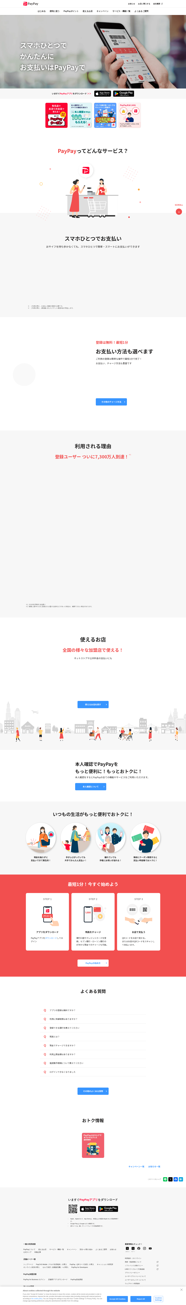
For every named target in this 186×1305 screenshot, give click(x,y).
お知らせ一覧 (154, 1166)
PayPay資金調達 (77, 1279)
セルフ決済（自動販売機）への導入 (55, 1267)
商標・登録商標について (133, 1262)
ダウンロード (51, 937)
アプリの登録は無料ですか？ (63, 1010)
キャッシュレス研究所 (105, 1264)
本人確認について (91, 786)
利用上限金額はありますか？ (63, 1054)
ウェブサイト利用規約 (132, 1283)
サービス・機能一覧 (121, 11)
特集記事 (37, 1252)
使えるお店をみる (39, 502)
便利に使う (55, 11)
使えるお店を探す (93, 704)
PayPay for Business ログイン (34, 1279)
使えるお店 (88, 11)
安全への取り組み (86, 1249)
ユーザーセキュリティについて (135, 1280)
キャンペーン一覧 (136, 1166)
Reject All (141, 1299)
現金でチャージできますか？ (63, 1045)
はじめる (42, 11)
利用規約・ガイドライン (133, 1258)
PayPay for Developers (79, 1267)
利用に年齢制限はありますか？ (64, 1018)
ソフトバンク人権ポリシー (134, 1265)
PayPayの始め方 (93, 963)
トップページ (28, 1264)
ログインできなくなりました (63, 1071)
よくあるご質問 (141, 11)
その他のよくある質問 (93, 1091)
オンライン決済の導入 (31, 1267)
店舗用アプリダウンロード (58, 1279)
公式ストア (27, 1252)
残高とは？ (55, 1036)
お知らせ (131, 4)
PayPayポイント (71, 11)
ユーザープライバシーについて (135, 1276)
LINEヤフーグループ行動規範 (135, 1269)
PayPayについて (29, 1249)
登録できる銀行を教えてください (64, 1027)
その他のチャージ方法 (111, 401)
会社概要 (156, 4)
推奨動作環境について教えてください (66, 1062)
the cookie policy (36, 1299)
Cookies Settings (158, 1299)
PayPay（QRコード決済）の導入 (82, 1264)
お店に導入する (144, 4)
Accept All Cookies (117, 1299)
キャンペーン (102, 11)
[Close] (181, 1289)
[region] (93, 1296)
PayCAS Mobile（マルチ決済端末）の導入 (51, 1264)
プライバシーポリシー (132, 1273)
